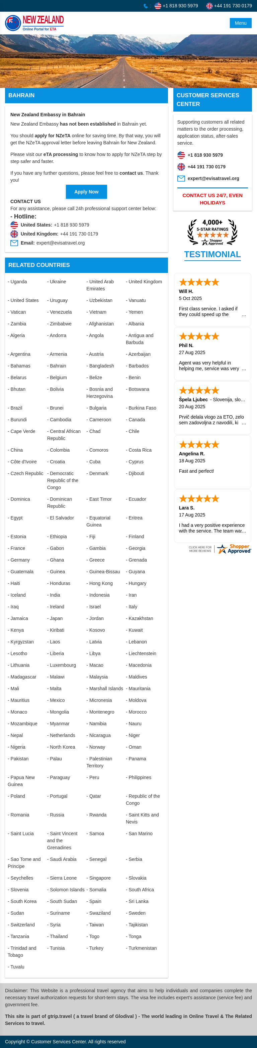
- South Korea (22, 901)
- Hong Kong (99, 583)
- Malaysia (97, 677)
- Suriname (58, 913)
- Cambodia (59, 419)
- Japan (55, 618)
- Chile (132, 431)
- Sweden (136, 913)
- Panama (136, 758)
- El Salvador (60, 517)
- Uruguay (57, 300)
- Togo (92, 936)
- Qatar (93, 796)
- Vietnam (96, 312)
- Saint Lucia (21, 833)
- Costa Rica (139, 450)
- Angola (94, 335)
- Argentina (19, 354)
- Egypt (15, 517)
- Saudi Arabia (62, 859)
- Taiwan (95, 924)
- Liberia (55, 653)
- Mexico (56, 700)
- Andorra (57, 335)
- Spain (93, 901)
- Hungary (136, 583)
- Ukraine (56, 281)
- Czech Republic (26, 473)
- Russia (55, 814)
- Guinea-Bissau (103, 571)
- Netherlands (61, 735)
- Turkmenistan (141, 948)
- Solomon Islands (66, 889)
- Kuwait (134, 630)
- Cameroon (98, 419)
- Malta (54, 688)
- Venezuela (59, 312)
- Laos (53, 641)
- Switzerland (21, 924)
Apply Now (86, 191)
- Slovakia (136, 878)
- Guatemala (20, 571)
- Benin (133, 377)
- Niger (133, 735)
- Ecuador (136, 499)
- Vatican (17, 312)
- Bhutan (16, 389)
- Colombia (58, 450)
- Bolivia (55, 389)
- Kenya (16, 630)
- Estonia (17, 536)
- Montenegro (100, 712)
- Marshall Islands (104, 688)
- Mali (13, 688)
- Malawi (56, 677)
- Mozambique (22, 723)
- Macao (94, 665)
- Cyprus (135, 461)
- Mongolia (58, 712)
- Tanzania (18, 936)
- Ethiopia (57, 536)
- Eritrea (134, 517)
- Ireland (55, 606)
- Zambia (17, 323)
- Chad (93, 431)
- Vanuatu (136, 300)
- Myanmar (58, 723)
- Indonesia (97, 595)
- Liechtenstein (141, 653)
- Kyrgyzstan (21, 641)
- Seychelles (20, 878)
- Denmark (97, 473)
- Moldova (136, 700)
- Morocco (136, 712)
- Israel (93, 606)
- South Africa (140, 889)
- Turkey (94, 948)
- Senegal (96, 859)
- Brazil (15, 408)
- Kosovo (95, 630)
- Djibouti (135, 473)
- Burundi (17, 419)
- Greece (95, 560)
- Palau (54, 758)
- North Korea (61, 747)
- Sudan (16, 913)
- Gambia (96, 548)
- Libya (93, 653)
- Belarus (17, 377)
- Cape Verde (21, 431)
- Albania (135, 323)
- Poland (16, 796)
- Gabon (55, 548)
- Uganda (17, 281)
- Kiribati (55, 630)
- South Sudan (62, 901)
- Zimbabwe (59, 323)
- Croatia (56, 461)
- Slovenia (18, 889)
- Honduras (58, 583)
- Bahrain (56, 365)
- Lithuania (18, 665)
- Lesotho (17, 653)
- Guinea (56, 571)
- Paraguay (58, 777)
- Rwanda (96, 814)
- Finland (135, 536)
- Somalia (96, 889)
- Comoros (97, 450)
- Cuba (93, 461)
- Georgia (135, 548)
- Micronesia (99, 700)
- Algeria (16, 335)
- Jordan (94, 618)
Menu (241, 23)
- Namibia (96, 723)
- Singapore (98, 878)
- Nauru (134, 723)
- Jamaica (18, 618)
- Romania (18, 814)
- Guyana (135, 571)
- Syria (54, 924)
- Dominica (19, 499)
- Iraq (13, 606)
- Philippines (138, 777)
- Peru (92, 777)
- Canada (135, 419)
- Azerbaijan (138, 354)
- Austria (94, 354)
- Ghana (55, 560)
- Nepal (15, 735)
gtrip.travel (60, 1016)
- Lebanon (136, 641)
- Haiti (14, 583)
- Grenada (136, 560)
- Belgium (57, 377)
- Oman (134, 747)
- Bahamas (19, 365)
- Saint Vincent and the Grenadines (62, 840)
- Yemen (134, 312)
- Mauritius (18, 700)
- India (53, 595)
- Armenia (57, 354)
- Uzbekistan (99, 300)
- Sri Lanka (137, 901)
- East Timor (98, 499)
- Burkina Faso (141, 408)
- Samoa (95, 833)
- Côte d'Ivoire (22, 461)
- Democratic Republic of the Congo (62, 480)
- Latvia (94, 641)
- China (15, 450)
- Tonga (133, 936)
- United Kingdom (144, 281)
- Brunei (55, 408)
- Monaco (17, 712)
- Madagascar (22, 677)
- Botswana (137, 389)
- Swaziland (98, 913)
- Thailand (57, 936)
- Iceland (17, 595)
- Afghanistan (100, 323)
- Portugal (57, 796)
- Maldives (136, 677)
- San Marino (139, 833)
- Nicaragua (98, 735)
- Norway (95, 747)
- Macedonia (139, 665)
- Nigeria (16, 747)
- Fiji (90, 536)
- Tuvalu (16, 966)
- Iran (131, 595)
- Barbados (137, 365)
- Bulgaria (96, 408)
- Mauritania (138, 688)
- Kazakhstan (139, 618)
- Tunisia (56, 948)
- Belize (94, 377)
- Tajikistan (137, 924)
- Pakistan (18, 758)
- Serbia (134, 859)
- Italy (131, 606)
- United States (23, 300)
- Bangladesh (100, 365)
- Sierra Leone (62, 878)
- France (16, 548)
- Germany (19, 560)
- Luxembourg (61, 665)
